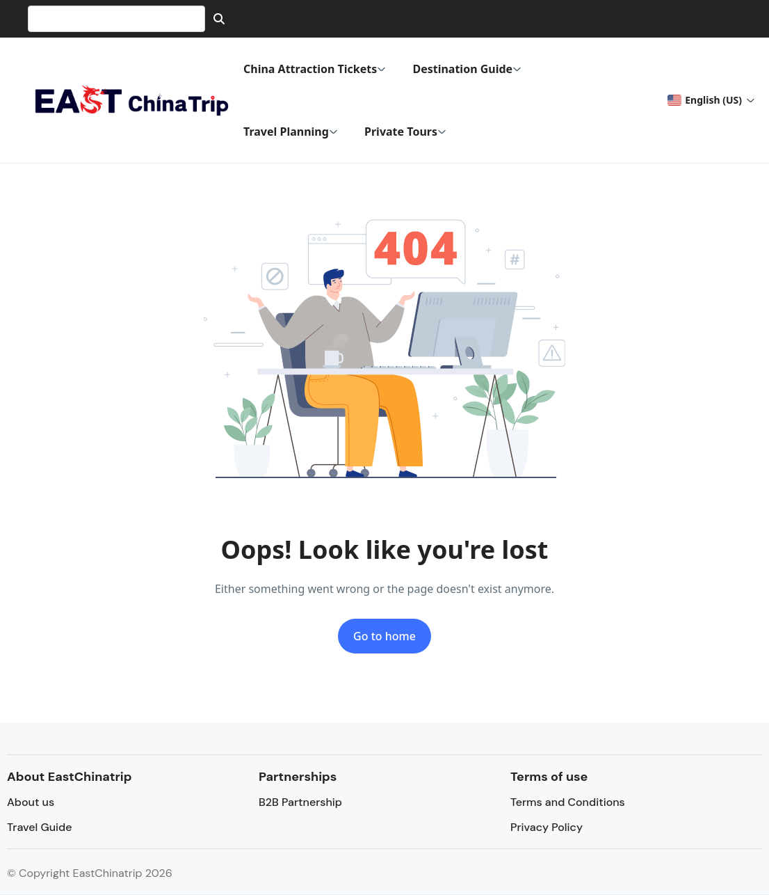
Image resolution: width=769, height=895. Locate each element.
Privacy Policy (546, 827)
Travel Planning (290, 131)
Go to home (384, 636)
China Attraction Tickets (314, 69)
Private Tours (405, 131)
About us (30, 802)
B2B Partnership (300, 802)
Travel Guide (39, 827)
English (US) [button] (704, 99)
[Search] (219, 19)
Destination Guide (466, 69)
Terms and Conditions (567, 802)
